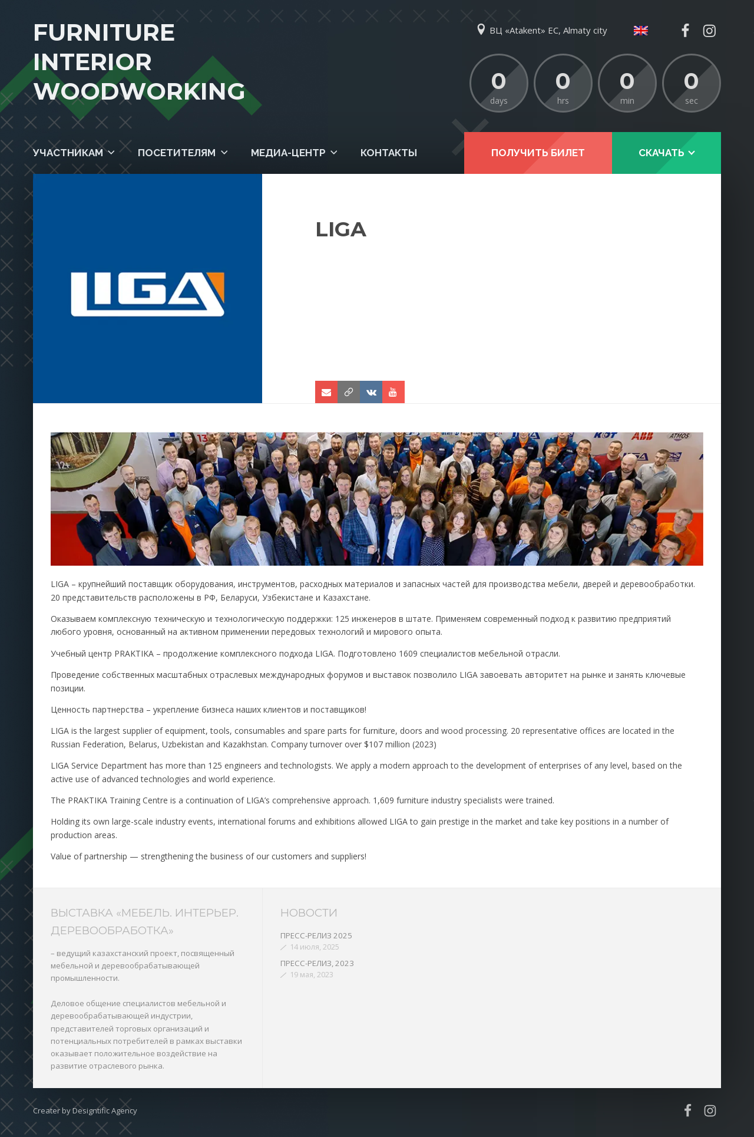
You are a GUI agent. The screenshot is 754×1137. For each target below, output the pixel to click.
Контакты (389, 153)
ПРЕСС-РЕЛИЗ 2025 (316, 935)
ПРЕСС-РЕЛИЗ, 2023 (317, 963)
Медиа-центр (288, 153)
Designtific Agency (104, 1110)
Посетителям (177, 153)
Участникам (68, 153)
